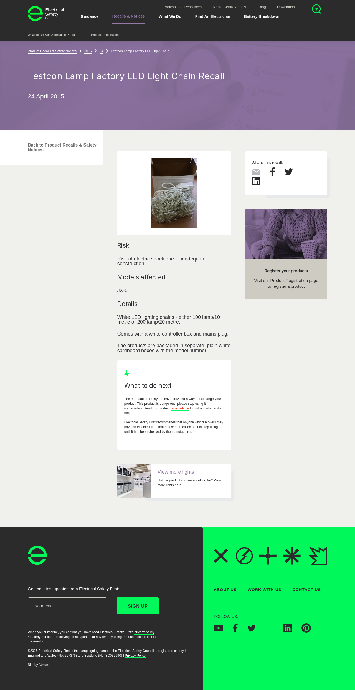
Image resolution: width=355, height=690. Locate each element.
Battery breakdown (262, 16)
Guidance (89, 16)
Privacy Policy (135, 655)
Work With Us (264, 589)
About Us (225, 589)
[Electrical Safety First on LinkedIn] (287, 630)
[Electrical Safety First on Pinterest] (306, 631)
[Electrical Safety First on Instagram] (269, 630)
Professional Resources (183, 7)
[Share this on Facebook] (272, 174)
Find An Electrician (212, 16)
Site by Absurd (38, 665)
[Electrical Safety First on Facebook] (235, 631)
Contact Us (307, 589)
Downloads (286, 7)
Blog (262, 7)
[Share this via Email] (256, 173)
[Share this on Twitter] (289, 174)
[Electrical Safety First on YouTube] (218, 629)
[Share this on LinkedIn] (256, 184)
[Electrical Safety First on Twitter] (251, 629)
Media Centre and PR (230, 7)
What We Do (170, 16)
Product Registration (105, 34)
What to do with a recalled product (52, 34)
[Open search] (316, 10)
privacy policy (144, 632)
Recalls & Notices (128, 16)
